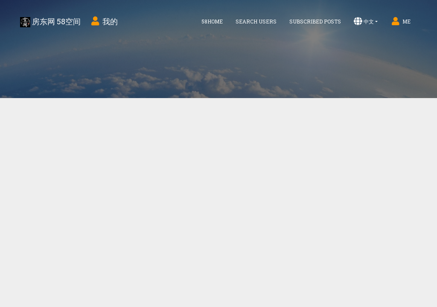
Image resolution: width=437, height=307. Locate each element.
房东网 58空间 (50, 21)
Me (400, 21)
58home (212, 21)
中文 (364, 21)
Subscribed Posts (315, 21)
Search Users (256, 21)
